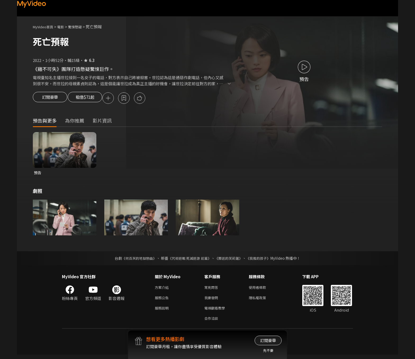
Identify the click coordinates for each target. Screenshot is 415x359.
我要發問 (212, 300)
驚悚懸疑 (81, 26)
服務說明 (163, 311)
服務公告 (163, 300)
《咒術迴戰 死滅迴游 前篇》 (189, 259)
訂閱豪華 (50, 98)
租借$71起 (89, 98)
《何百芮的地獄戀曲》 (135, 259)
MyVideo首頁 (45, 26)
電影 (65, 26)
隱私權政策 (262, 300)
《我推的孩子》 (262, 259)
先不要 (268, 350)
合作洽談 (212, 322)
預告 (38, 173)
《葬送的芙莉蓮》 (231, 259)
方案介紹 (163, 289)
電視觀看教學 (216, 311)
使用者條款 (262, 289)
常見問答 (212, 289)
